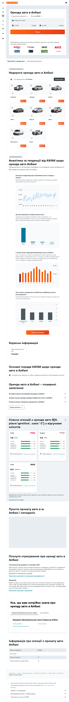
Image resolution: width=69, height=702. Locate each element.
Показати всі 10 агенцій (16, 500)
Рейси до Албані (17, 624)
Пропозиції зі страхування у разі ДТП (20, 573)
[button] (3, 3)
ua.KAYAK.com (12, 673)
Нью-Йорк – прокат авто (40, 673)
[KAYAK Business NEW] (3, 28)
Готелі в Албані (42, 624)
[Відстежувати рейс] (3, 24)
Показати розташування (29, 454)
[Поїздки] (3, 33)
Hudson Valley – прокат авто (56, 673)
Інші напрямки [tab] (44, 613)
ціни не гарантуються (48, 685)
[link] (37, 332)
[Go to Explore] (3, 21)
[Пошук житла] (3, 12)
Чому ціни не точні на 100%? (38, 697)
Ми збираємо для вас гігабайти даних (38, 694)
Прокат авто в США (27, 673)
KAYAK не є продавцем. (38, 690)
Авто (19, 673)
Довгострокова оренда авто (21, 626)
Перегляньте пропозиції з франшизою (20, 590)
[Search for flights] (3, 8)
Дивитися (23, 101)
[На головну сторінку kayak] (12, 3)
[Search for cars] (3, 16)
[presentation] (65, 420)
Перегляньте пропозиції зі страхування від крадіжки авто (27, 576)
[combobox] (19, 16)
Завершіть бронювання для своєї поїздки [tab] (24, 613)
